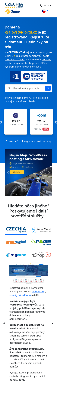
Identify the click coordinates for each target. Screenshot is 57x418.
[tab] (16, 230)
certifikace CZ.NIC (14, 59)
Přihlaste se (39, 97)
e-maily (13, 295)
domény (46, 59)
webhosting (11, 63)
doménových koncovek (28, 66)
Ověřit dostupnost (48, 88)
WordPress (25, 295)
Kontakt (46, 5)
